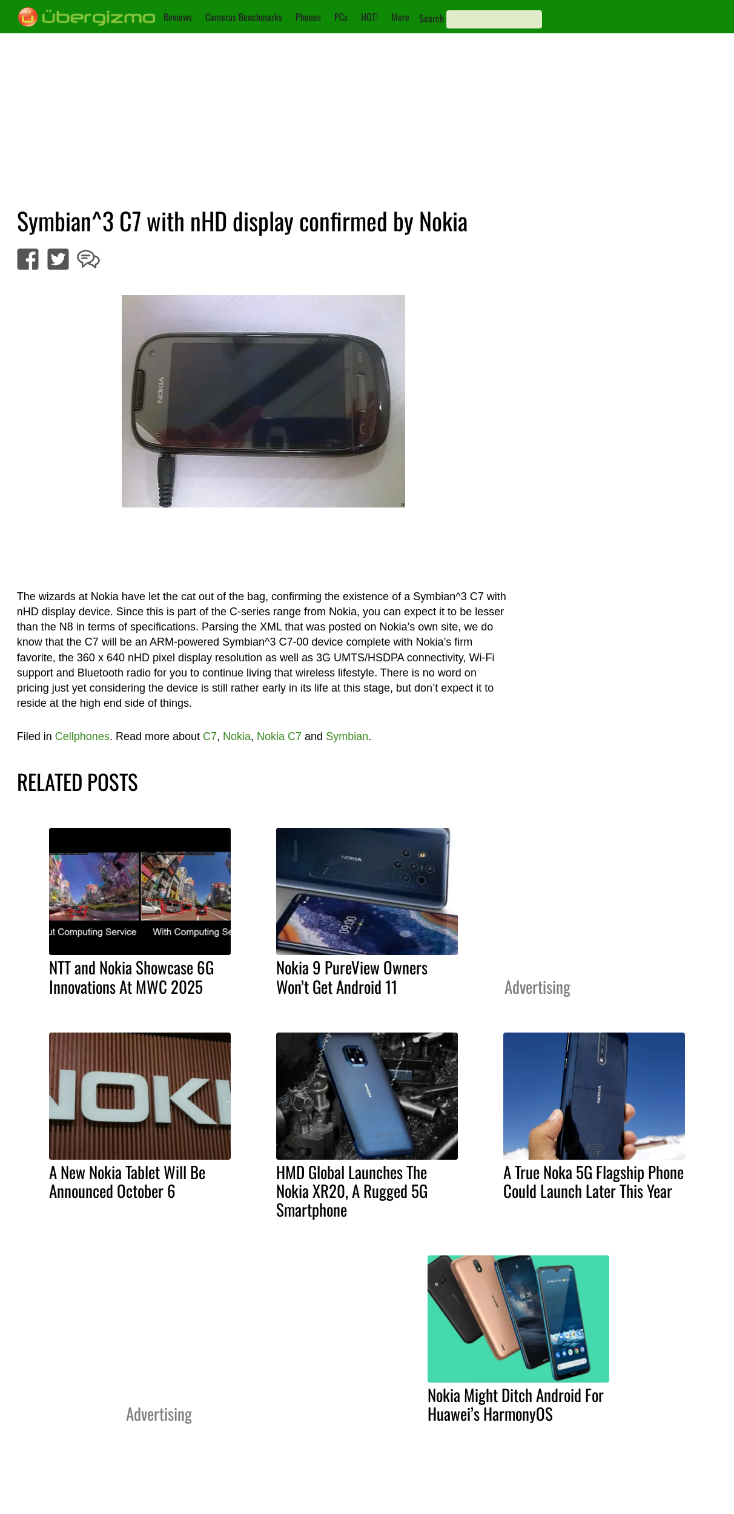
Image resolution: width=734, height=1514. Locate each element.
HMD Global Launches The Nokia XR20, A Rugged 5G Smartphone (352, 1190)
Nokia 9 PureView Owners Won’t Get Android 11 (352, 976)
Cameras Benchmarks (243, 17)
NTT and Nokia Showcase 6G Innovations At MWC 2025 (131, 976)
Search (431, 18)
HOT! (369, 17)
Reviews (178, 17)
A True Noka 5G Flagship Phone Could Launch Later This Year (593, 1181)
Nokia (237, 736)
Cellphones (82, 736)
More (400, 17)
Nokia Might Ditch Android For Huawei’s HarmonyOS (516, 1404)
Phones (308, 17)
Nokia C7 (279, 736)
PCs (341, 17)
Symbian (347, 736)
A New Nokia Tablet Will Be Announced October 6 (127, 1181)
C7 (210, 736)
